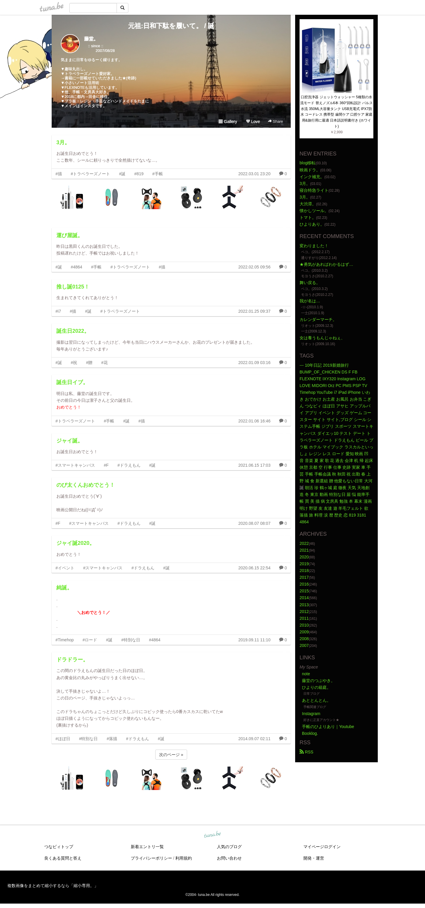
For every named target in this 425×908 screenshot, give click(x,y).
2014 (304, 597)
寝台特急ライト (314, 190)
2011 (304, 618)
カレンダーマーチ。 (318, 319)
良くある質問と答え (62, 858)
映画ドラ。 (310, 170)
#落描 (112, 738)
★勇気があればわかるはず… (326, 264)
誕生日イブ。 (72, 382)
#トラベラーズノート (90, 173)
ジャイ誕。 (69, 441)
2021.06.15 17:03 (254, 465)
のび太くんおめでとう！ (85, 485)
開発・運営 (313, 858)
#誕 (122, 173)
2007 (304, 645)
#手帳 (157, 173)
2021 (304, 550)
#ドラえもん (128, 465)
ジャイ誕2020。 (75, 543)
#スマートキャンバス (75, 465)
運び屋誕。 (69, 235)
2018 (304, 570)
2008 (304, 638)
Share (275, 121)
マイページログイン (322, 846)
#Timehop (64, 639)
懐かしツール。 (314, 210)
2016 (304, 584)
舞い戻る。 (310, 282)
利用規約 (183, 858)
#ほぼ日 (62, 738)
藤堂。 (91, 38)
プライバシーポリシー (151, 858)
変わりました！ (314, 245)
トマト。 (308, 217)
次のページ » (171, 754)
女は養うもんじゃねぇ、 (322, 337)
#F (106, 465)
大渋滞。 (308, 203)
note (306, 673)
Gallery (228, 121)
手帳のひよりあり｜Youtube (328, 726)
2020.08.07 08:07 (254, 523)
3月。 (63, 142)
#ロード (90, 639)
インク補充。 (312, 176)
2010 (304, 625)
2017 (304, 577)
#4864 (76, 267)
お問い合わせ (229, 858)
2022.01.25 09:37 (254, 311)
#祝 (74, 362)
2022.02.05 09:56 (254, 267)
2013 (304, 604)
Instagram (311, 713)
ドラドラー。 (72, 660)
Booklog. (310, 733)
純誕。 (64, 588)
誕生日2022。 (72, 331)
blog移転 (308, 162)
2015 (304, 591)
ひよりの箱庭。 (316, 687)
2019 (304, 563)
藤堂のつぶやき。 (318, 680)
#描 (58, 173)
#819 (138, 173)
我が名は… (310, 301)
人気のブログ (229, 846)
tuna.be (212, 835)
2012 (304, 611)
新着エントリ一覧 (147, 846)
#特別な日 (130, 639)
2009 (304, 632)
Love (253, 121)
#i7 (58, 311)
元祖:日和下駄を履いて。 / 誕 (171, 25)
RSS (306, 752)
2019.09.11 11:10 (254, 639)
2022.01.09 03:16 (254, 362)
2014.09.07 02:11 (254, 738)
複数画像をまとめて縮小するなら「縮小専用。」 (52, 885)
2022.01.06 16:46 (254, 421)
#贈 (89, 362)
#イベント (64, 568)
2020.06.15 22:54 (254, 568)
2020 (304, 557)
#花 (104, 362)
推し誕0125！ (72, 287)
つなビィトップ (58, 846)
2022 (304, 543)
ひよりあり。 (312, 224)
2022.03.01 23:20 (254, 173)
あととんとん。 (316, 700)
